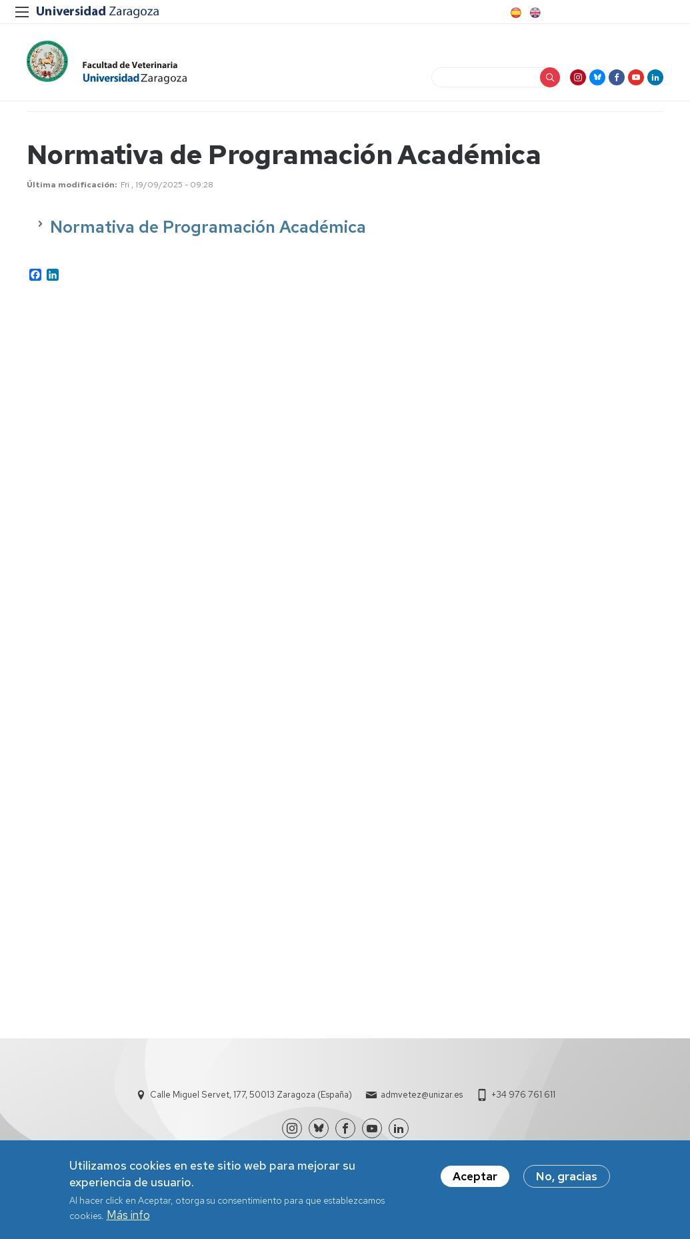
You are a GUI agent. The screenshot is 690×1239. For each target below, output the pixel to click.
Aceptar (475, 1180)
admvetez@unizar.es (422, 1094)
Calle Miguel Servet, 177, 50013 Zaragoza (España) (251, 1094)
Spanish (514, 12)
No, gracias (566, 1180)
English (534, 12)
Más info (128, 1219)
